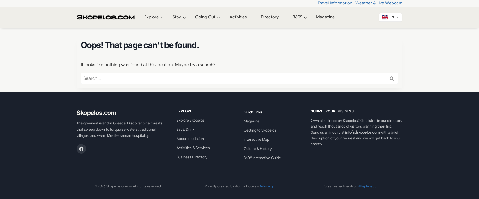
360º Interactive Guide (262, 157)
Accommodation (190, 138)
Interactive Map (256, 139)
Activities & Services (193, 147)
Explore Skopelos (191, 120)
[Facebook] (81, 149)
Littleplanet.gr (367, 186)
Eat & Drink (185, 129)
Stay (177, 17)
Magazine (325, 17)
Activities (238, 17)
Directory (270, 17)
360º (297, 17)
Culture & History (258, 148)
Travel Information (335, 3)
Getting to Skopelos (260, 130)
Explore (151, 17)
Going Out (205, 17)
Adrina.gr (267, 186)
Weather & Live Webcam (378, 3)
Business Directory (192, 157)
